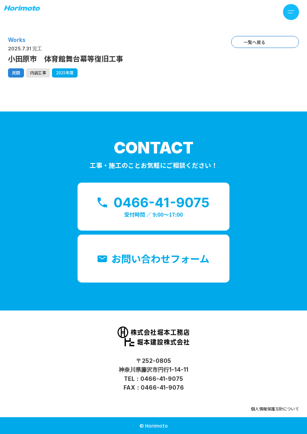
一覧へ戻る (254, 42)
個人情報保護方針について (275, 409)
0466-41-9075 (161, 378)
